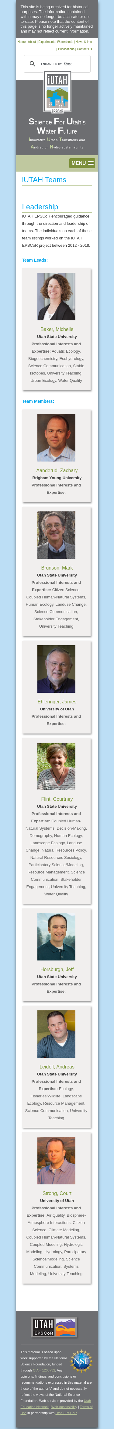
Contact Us (84, 49)
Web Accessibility (64, 1407)
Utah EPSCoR (66, 1413)
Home (22, 42)
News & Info (84, 42)
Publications (66, 49)
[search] (56, 64)
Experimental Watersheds (55, 42)
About (32, 42)
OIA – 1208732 (44, 1370)
